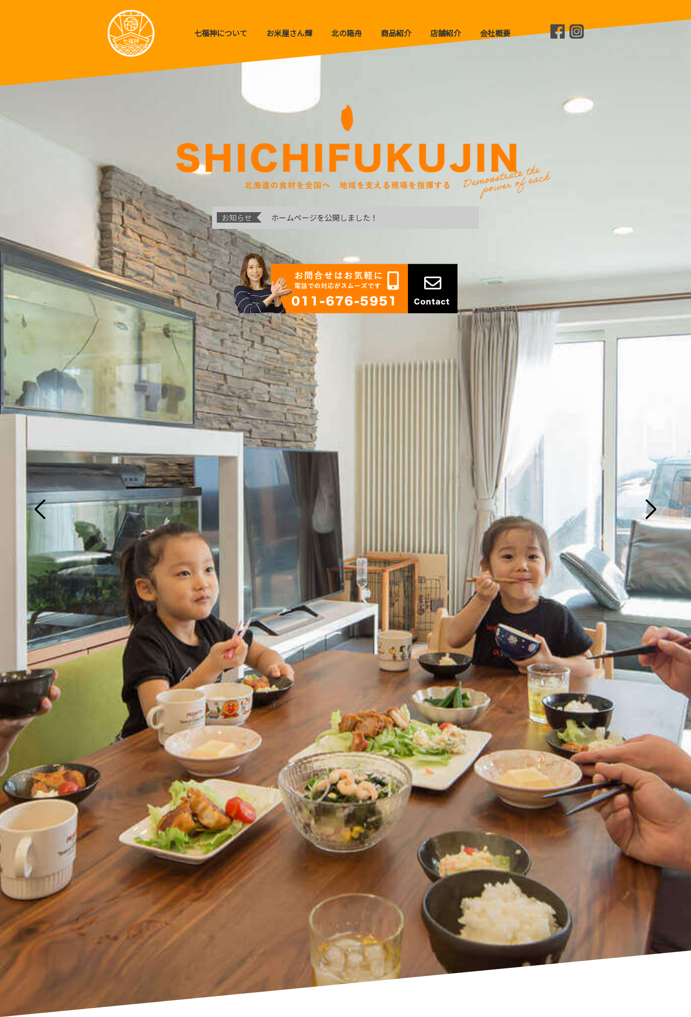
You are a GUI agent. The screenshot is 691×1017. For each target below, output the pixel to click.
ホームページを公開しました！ (324, 217)
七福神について (220, 33)
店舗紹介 (445, 33)
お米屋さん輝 (289, 33)
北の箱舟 (346, 33)
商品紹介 (396, 33)
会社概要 (495, 33)
